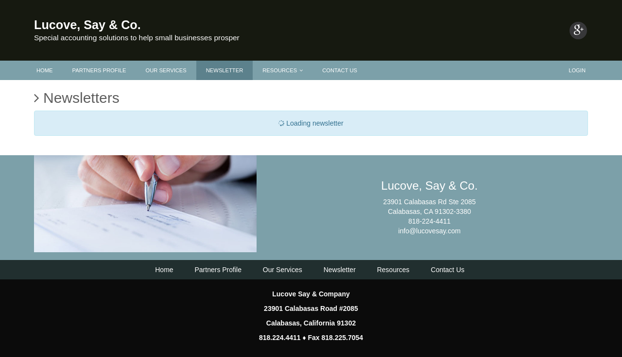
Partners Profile (99, 70)
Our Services (165, 70)
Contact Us (339, 70)
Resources (282, 70)
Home (44, 70)
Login (577, 70)
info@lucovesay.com (429, 231)
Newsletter (224, 70)
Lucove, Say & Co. (87, 25)
